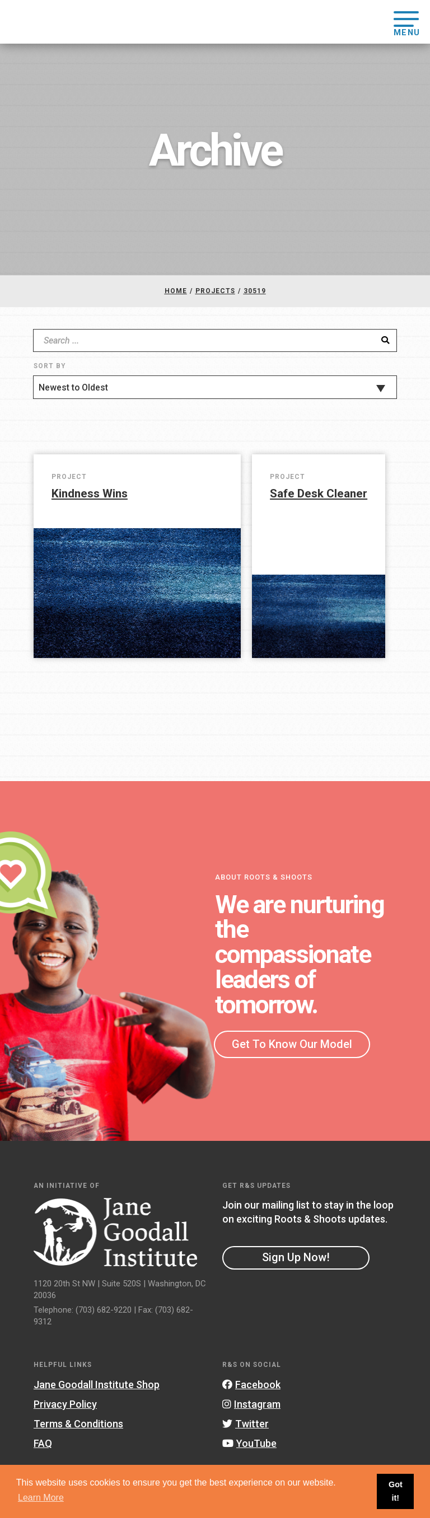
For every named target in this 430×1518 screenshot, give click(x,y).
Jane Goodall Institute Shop (97, 1384)
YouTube (249, 1443)
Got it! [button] (396, 1491)
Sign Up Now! (296, 1257)
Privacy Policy (65, 1404)
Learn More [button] (41, 1497)
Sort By (50, 366)
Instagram (251, 1404)
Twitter (245, 1424)
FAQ (43, 1443)
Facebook (251, 1384)
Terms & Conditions (78, 1424)
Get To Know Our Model (292, 1044)
